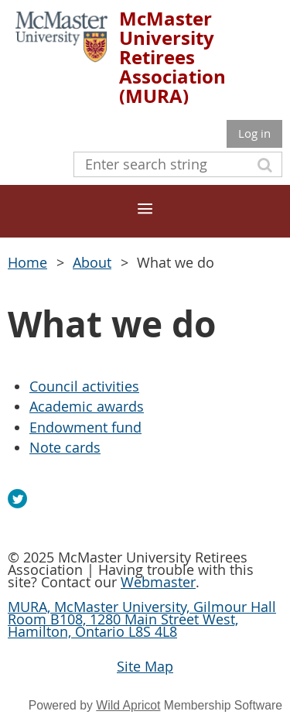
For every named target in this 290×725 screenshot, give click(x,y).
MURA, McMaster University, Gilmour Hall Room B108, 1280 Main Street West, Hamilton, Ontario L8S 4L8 (142, 619)
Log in (254, 133)
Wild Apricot (128, 705)
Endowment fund (85, 427)
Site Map (145, 666)
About (92, 262)
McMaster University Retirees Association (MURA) (172, 57)
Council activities (84, 386)
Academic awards (86, 406)
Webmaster (158, 582)
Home (27, 262)
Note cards (65, 447)
